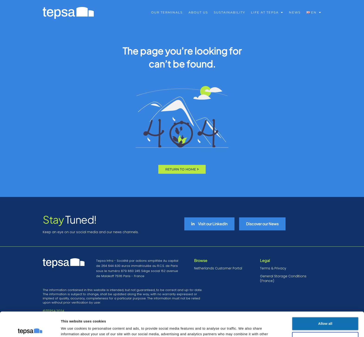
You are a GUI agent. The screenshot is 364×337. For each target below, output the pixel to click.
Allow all (325, 299)
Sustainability (229, 12)
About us (198, 12)
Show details (71, 328)
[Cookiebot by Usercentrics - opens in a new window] (30, 327)
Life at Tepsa (267, 12)
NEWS (295, 12)
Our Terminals (167, 12)
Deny (325, 314)
